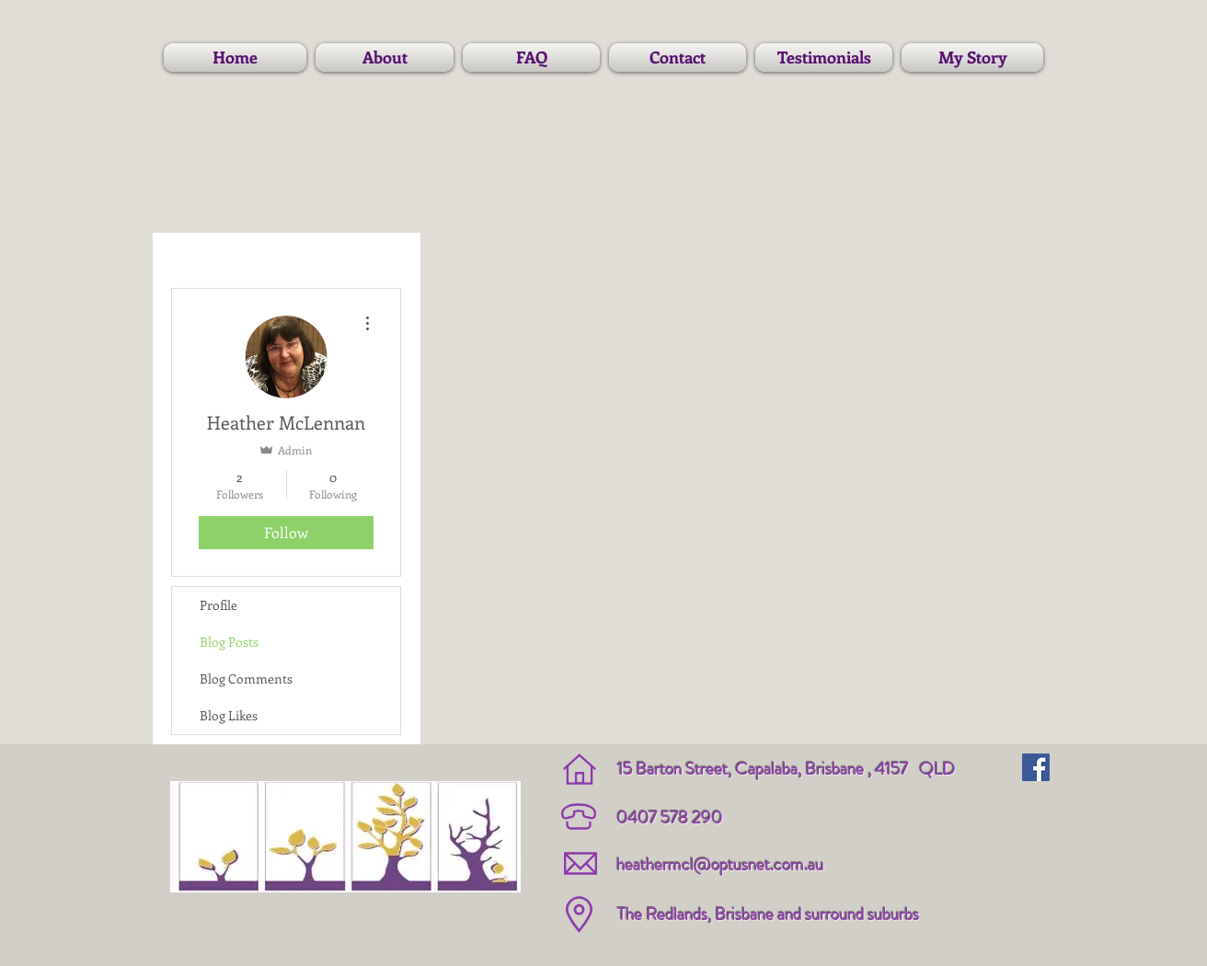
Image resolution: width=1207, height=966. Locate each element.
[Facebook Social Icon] (1036, 767)
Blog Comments (246, 678)
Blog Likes (229, 715)
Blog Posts (229, 641)
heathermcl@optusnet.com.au (719, 864)
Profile (218, 605)
